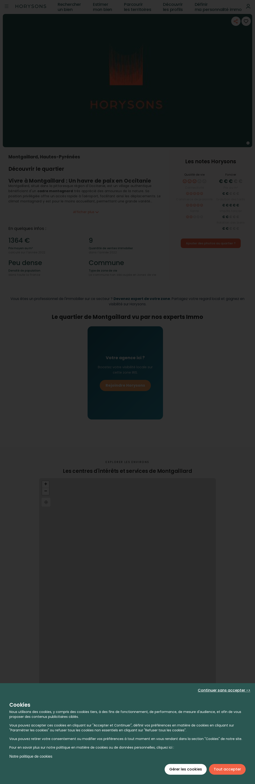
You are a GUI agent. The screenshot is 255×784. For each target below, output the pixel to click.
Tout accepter (227, 769)
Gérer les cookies (185, 769)
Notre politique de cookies (30, 756)
